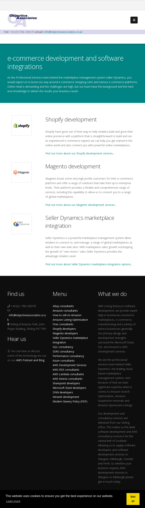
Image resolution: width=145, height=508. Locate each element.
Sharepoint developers (66, 383)
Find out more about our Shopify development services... (79, 153)
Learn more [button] (13, 501)
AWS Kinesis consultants (68, 378)
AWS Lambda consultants (68, 374)
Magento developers (65, 333)
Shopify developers (64, 329)
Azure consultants (64, 360)
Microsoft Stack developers (69, 388)
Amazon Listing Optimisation (70, 319)
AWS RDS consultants (66, 369)
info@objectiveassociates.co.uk (63, 32)
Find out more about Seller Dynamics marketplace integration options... (88, 264)
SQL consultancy (63, 347)
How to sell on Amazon (67, 315)
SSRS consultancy (63, 351)
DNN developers (63, 392)
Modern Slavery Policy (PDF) (70, 401)
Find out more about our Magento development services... (80, 205)
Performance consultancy (68, 356)
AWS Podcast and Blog (30, 360)
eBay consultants (63, 306)
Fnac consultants (63, 324)
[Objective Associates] (22, 19)
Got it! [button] (133, 499)
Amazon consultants (65, 310)
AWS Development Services (69, 365)
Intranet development (66, 397)
